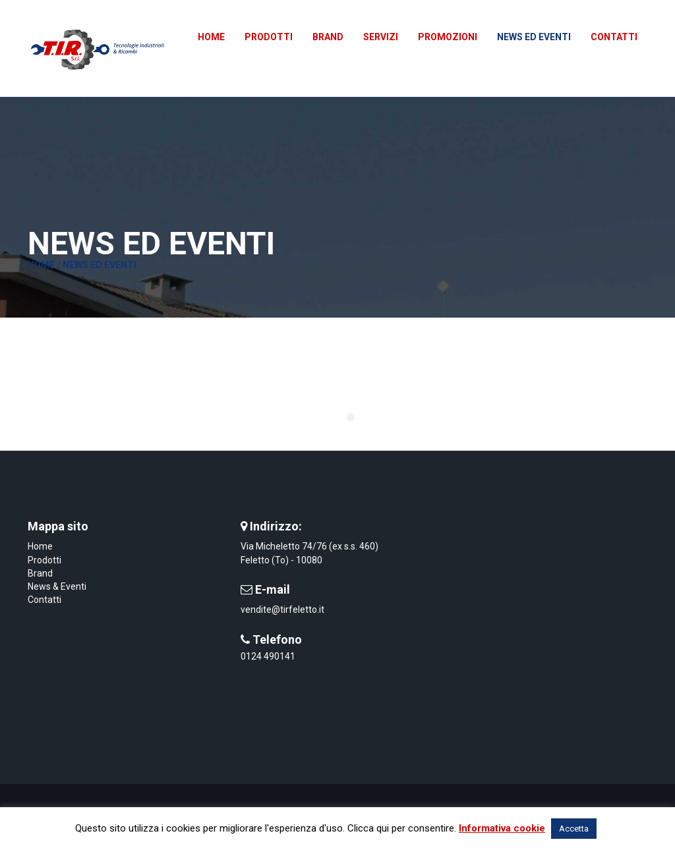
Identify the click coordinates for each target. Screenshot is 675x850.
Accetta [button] (574, 829)
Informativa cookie (502, 828)
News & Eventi (57, 586)
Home (41, 265)
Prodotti (44, 560)
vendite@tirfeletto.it (282, 609)
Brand (40, 573)
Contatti (44, 599)
